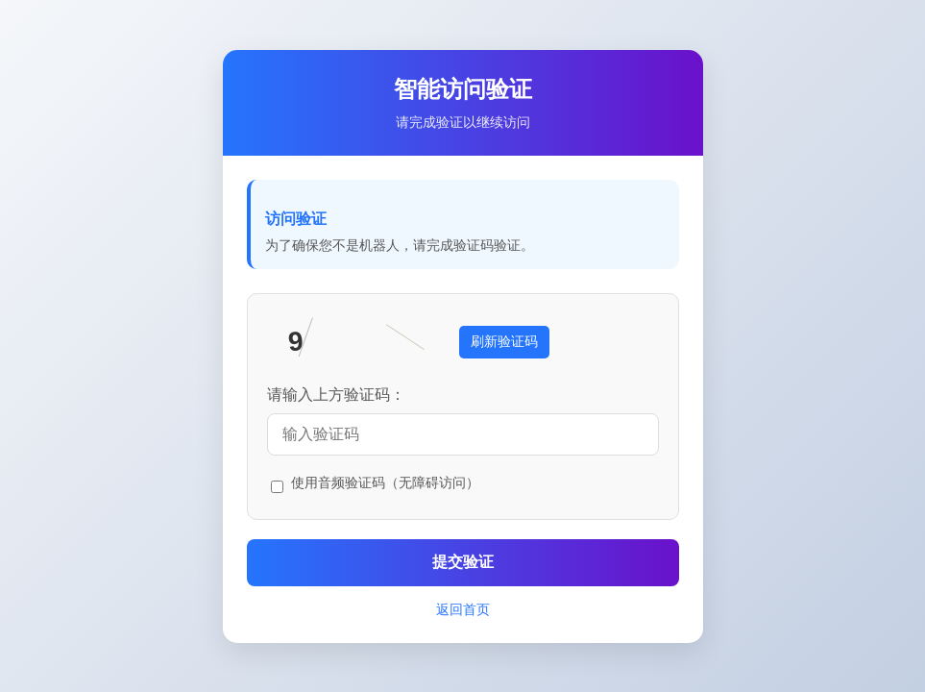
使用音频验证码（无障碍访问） (385, 482)
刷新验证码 (504, 341)
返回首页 (463, 609)
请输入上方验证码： (336, 394)
